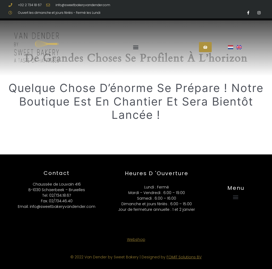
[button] (136, 42)
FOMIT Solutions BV (184, 257)
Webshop (136, 239)
